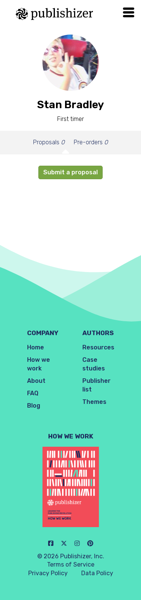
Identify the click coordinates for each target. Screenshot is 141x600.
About (36, 380)
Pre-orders (91, 142)
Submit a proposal (70, 172)
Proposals (49, 142)
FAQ (32, 393)
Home (35, 347)
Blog (33, 405)
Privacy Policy (48, 573)
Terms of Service (70, 564)
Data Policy (97, 573)
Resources (98, 347)
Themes (94, 401)
